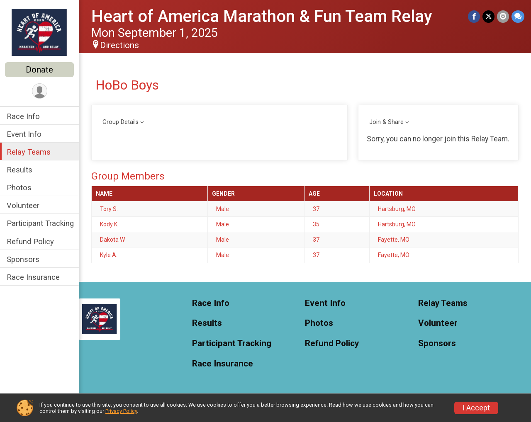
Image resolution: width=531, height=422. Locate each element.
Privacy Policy (121, 411)
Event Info (24, 134)
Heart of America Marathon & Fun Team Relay (261, 16)
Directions (119, 45)
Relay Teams (29, 152)
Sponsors (23, 259)
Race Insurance (33, 277)
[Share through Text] (518, 16)
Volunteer (23, 205)
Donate (39, 70)
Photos (19, 187)
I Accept (476, 408)
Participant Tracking (40, 223)
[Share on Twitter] (488, 16)
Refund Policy (30, 241)
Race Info (23, 116)
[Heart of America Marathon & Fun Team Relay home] (39, 32)
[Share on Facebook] (474, 16)
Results (19, 169)
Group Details (120, 122)
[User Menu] (39, 91)
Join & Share (386, 122)
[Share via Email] (503, 16)
